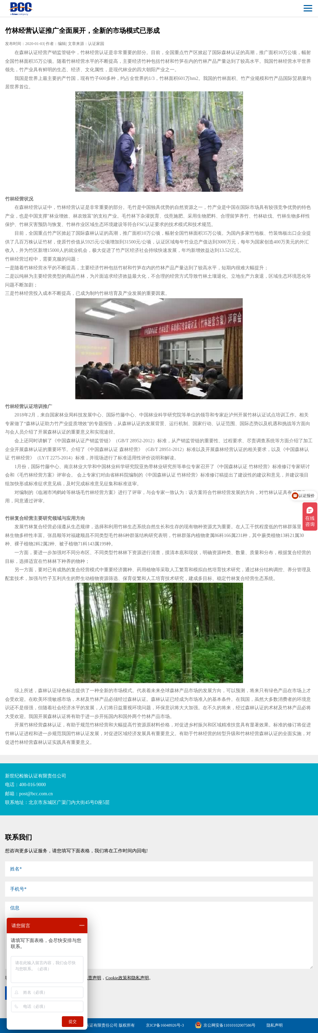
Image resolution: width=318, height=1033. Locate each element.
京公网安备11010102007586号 (225, 1025)
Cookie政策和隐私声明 (127, 977)
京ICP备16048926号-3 (165, 1025)
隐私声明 (275, 1025)
